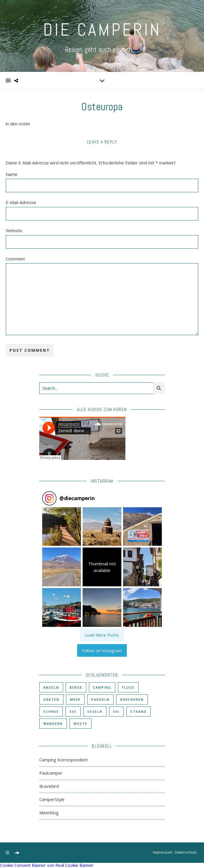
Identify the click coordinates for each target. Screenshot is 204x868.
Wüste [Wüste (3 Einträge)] (80, 723)
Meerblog (49, 812)
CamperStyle (52, 799)
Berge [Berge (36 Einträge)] (76, 687)
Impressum (162, 852)
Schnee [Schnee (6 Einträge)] (51, 711)
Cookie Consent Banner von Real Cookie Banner (47, 865)
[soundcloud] (17, 852)
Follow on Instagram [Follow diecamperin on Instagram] (102, 650)
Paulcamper (51, 773)
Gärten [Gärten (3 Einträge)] (51, 699)
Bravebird (49, 786)
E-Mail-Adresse (21, 202)
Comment (15, 259)
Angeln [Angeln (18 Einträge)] (51, 687)
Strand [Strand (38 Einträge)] (138, 711)
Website (14, 230)
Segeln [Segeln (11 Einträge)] (94, 711)
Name (12, 174)
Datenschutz (186, 852)
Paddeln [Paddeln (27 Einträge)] (100, 699)
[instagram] (8, 852)
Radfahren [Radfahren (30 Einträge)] (132, 699)
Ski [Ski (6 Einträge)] (116, 711)
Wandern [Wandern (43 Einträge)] (53, 723)
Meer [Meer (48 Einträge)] (75, 699)
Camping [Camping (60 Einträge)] (102, 687)
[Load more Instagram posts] (102, 635)
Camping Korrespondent (63, 760)
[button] (61, 526)
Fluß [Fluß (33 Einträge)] (128, 687)
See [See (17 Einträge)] (73, 711)
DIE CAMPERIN (102, 30)
